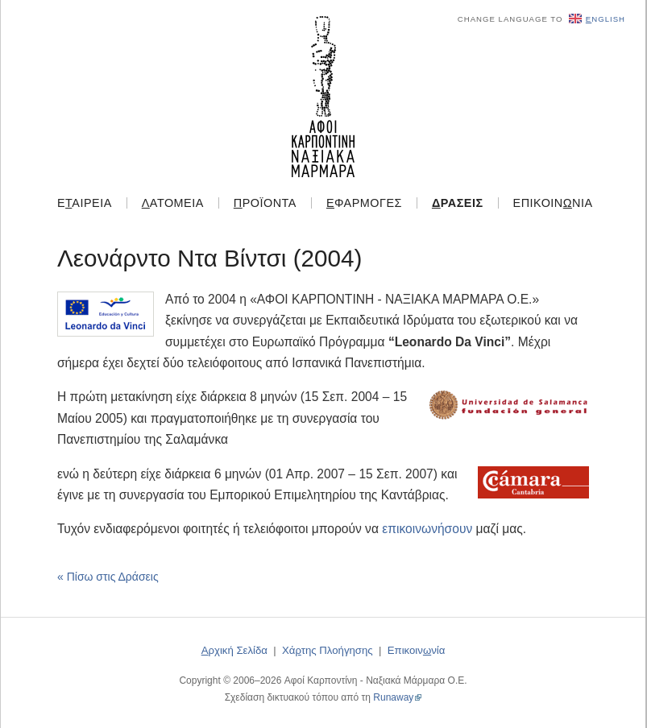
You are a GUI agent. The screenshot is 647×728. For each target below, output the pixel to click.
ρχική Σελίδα (234, 650)
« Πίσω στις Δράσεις (108, 576)
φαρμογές (364, 202)
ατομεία (173, 202)
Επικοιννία (553, 202)
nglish (597, 18)
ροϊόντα (265, 202)
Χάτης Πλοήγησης (327, 650)
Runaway (393, 697)
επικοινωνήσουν (427, 529)
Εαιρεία (84, 202)
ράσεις (457, 202)
